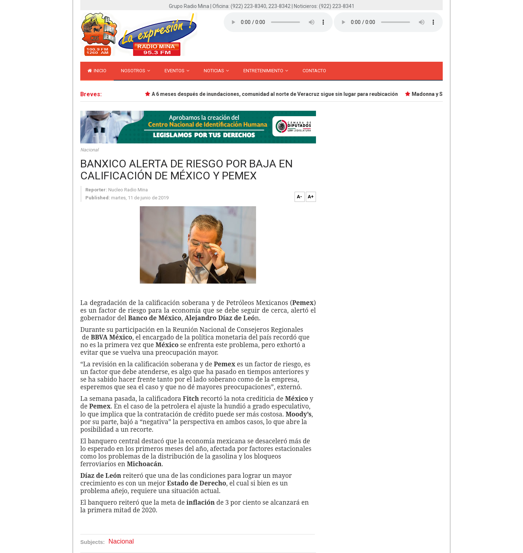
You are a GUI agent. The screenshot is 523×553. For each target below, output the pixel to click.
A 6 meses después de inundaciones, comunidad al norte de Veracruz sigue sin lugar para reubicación (276, 94)
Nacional (89, 150)
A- (299, 196)
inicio (97, 70)
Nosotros (135, 70)
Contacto (314, 70)
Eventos (177, 70)
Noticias (216, 70)
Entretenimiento (265, 70)
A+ (311, 196)
